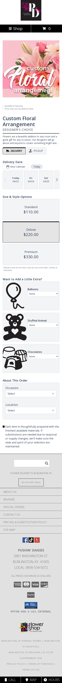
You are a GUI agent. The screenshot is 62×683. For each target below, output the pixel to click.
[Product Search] (32, 463)
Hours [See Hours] (52, 680)
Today (36, 166)
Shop (15, 28)
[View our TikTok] (31, 541)
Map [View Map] (31, 680)
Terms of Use (31, 669)
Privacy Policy (16, 663)
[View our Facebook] (25, 541)
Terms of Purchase (40, 663)
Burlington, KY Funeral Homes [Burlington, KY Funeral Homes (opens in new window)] (21, 640)
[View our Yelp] (37, 541)
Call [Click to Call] (10, 680)
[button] (31, 605)
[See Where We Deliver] (31, 482)
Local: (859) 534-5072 (31, 567)
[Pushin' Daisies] (31, 19)
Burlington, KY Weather (24, 652)
